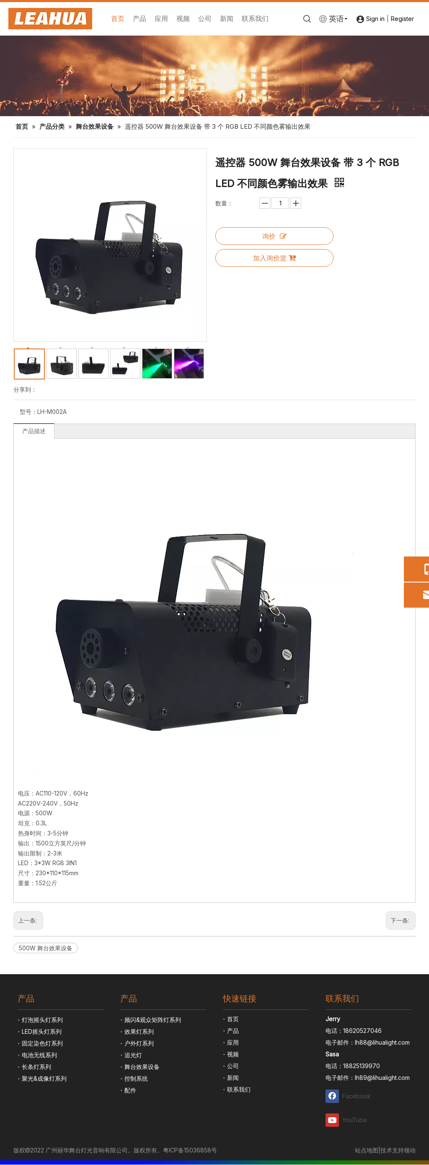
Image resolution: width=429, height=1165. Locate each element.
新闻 (226, 18)
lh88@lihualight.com (382, 1042)
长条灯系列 (36, 1066)
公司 (205, 18)
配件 (130, 1090)
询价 (274, 236)
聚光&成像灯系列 (44, 1078)
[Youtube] (349, 1120)
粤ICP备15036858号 (190, 1150)
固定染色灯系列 (42, 1043)
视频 (183, 18)
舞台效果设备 (142, 1066)
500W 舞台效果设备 (45, 948)
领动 (410, 1150)
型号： (28, 411)
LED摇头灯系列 (42, 1031)
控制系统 (136, 1078)
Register (402, 18)
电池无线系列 (39, 1054)
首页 (117, 18)
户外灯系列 (139, 1043)
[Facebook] (349, 1096)
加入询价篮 (274, 258)
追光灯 (133, 1054)
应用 (161, 18)
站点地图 (366, 1150)
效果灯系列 (139, 1031)
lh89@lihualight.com (382, 1077)
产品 (139, 18)
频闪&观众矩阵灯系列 (152, 1019)
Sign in (375, 18)
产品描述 (34, 430)
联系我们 (255, 18)
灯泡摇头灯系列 (42, 1019)
